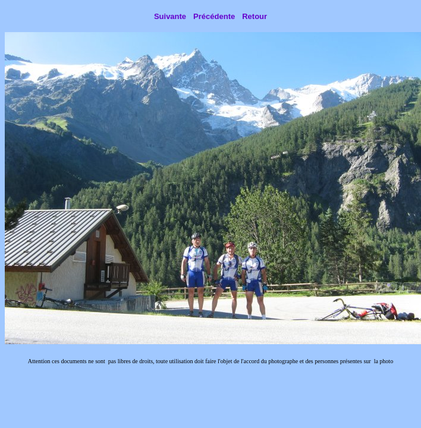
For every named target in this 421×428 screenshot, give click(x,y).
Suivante (170, 16)
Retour (254, 16)
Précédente (214, 16)
